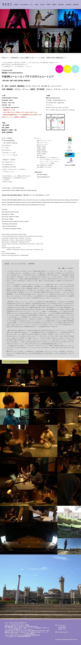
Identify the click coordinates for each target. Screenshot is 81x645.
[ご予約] (75, 69)
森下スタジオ (49, 98)
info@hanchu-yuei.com (63, 632)
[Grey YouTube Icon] (70, 635)
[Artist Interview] (59, 69)
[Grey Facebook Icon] (61, 635)
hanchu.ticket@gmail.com (7, 164)
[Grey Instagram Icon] (66, 635)
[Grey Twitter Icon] (56, 635)
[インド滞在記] (67, 69)
